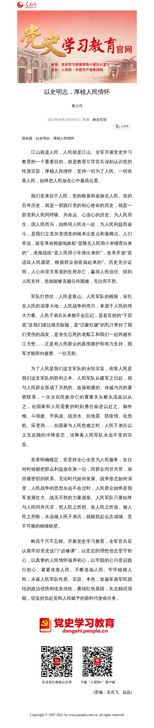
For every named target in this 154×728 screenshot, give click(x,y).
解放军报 (100, 120)
